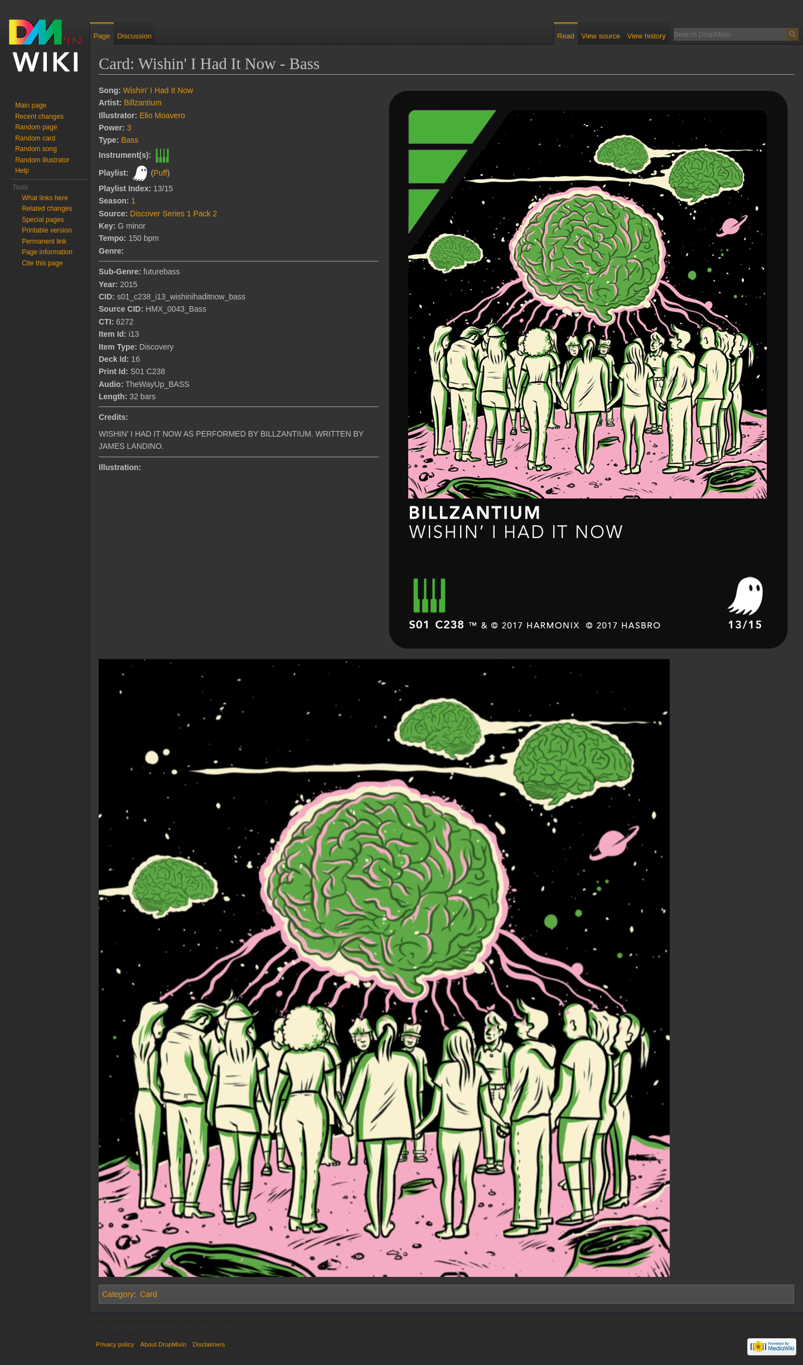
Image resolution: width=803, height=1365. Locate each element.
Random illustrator (42, 160)
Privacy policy (115, 1344)
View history (646, 36)
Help (22, 171)
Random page (36, 127)
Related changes (47, 208)
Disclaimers (208, 1344)
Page (101, 36)
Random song (36, 149)
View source (601, 36)
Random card (35, 138)
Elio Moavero (162, 115)
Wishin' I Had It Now (158, 90)
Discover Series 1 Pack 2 (173, 213)
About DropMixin (164, 1344)
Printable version (46, 230)
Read (565, 36)
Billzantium (143, 102)
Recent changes (39, 116)
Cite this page (42, 263)
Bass (129, 139)
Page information (47, 252)
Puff (160, 172)
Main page (30, 105)
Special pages (43, 220)
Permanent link (44, 241)
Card (148, 1294)
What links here (45, 198)
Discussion (134, 36)
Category (118, 1294)
